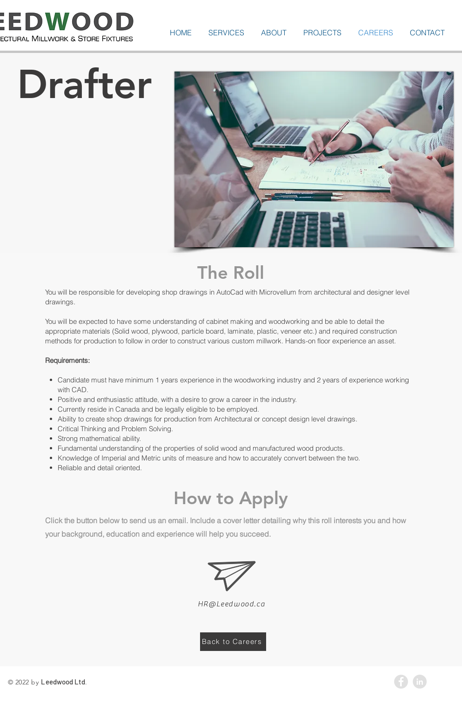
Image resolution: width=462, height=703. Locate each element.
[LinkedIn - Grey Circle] (420, 682)
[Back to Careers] (233, 641)
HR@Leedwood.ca (231, 604)
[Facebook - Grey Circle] (401, 682)
